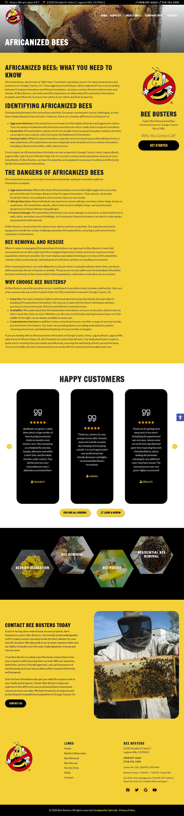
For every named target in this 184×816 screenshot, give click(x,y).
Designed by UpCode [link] (106, 810)
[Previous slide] (9, 446)
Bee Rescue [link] (71, 763)
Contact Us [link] (15, 703)
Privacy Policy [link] (127, 810)
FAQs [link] (67, 772)
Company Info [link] (153, 15)
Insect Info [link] (133, 15)
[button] (32, 568)
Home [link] (104, 15)
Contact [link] (172, 15)
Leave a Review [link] (111, 512)
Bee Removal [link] (71, 758)
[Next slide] (174, 446)
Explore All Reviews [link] (75, 512)
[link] (180, 417)
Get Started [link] (158, 145)
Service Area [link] (71, 767)
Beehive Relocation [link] (75, 753)
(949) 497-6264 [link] (146, 2)
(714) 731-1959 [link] (132, 761)
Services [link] (115, 15)
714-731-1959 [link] (169, 2)
